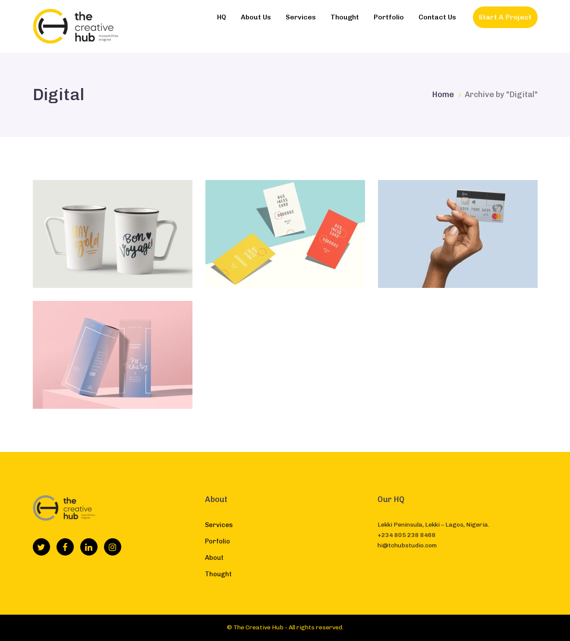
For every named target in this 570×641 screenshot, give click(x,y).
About (214, 558)
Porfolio (217, 541)
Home (443, 94)
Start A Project (505, 17)
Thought (218, 574)
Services (219, 525)
